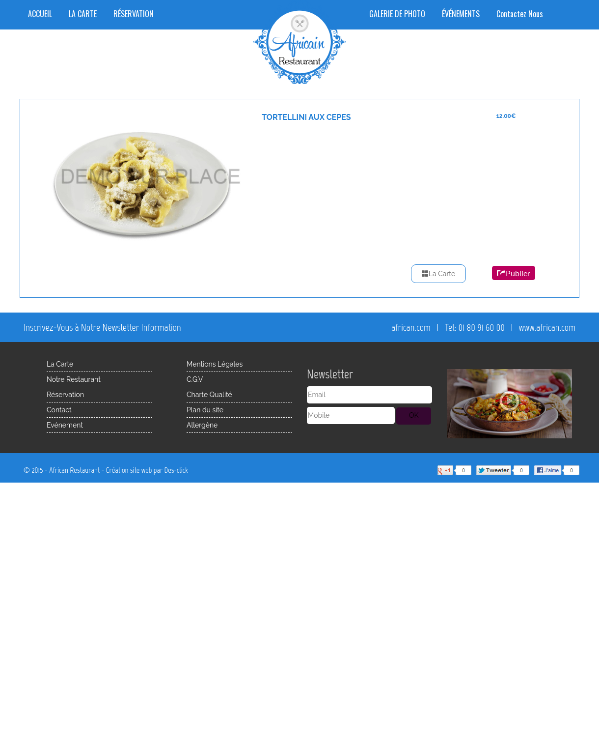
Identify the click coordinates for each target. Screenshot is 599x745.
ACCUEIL (40, 14)
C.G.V (195, 379)
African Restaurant (74, 470)
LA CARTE (83, 14)
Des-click (176, 470)
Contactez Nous (519, 14)
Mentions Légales (215, 364)
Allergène (202, 425)
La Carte (438, 274)
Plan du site (205, 410)
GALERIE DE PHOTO (397, 14)
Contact (59, 410)
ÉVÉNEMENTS (461, 14)
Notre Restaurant (74, 379)
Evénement (65, 425)
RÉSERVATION (133, 14)
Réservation (65, 395)
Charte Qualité (209, 395)
